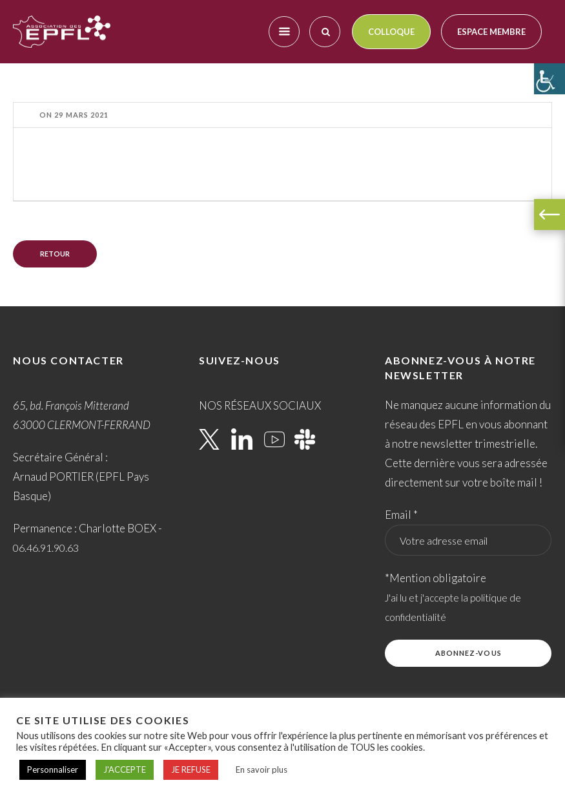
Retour (55, 253)
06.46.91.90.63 (46, 547)
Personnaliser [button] (52, 769)
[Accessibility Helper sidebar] (549, 78)
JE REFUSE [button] (191, 769)
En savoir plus (261, 769)
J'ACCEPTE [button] (124, 769)
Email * (401, 514)
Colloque (391, 31)
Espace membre (491, 31)
